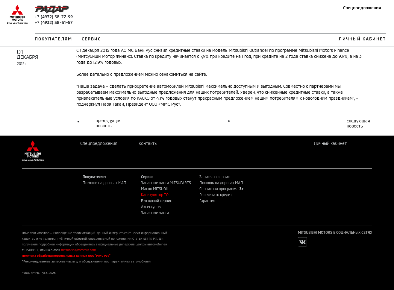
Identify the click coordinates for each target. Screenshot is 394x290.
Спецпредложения (362, 7)
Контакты (148, 143)
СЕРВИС (91, 38)
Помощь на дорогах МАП (104, 182)
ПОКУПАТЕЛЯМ (53, 38)
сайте (200, 74)
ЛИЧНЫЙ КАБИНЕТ (362, 38)
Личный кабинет (330, 143)
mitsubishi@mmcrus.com (78, 250)
